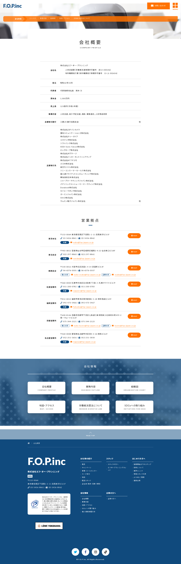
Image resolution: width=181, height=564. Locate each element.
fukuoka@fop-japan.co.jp (84, 307)
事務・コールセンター (89, 471)
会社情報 (19, 19)
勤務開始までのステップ (142, 464)
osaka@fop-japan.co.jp (125, 274)
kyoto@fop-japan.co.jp (125, 326)
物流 (83, 477)
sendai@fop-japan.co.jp (84, 258)
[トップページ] (29, 443)
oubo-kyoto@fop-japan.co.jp (87, 326)
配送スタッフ (86, 480)
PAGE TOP (90, 436)
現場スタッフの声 (140, 474)
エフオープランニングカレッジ (117, 469)
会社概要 (85, 499)
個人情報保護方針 (88, 512)
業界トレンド (138, 471)
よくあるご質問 (139, 477)
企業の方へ (112, 499)
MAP (135, 236)
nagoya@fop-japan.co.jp (84, 342)
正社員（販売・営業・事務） (91, 484)
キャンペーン (86, 468)
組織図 (59, 19)
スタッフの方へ (113, 464)
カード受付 (86, 474)
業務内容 (49, 19)
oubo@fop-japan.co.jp (83, 242)
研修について (138, 468)
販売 (83, 464)
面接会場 (137, 480)
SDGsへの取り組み (89, 508)
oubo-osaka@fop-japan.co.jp (87, 274)
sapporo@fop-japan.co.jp (85, 291)
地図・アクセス (72, 19)
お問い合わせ (160, 6)
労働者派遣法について (90, 19)
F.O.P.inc (12, 6)
